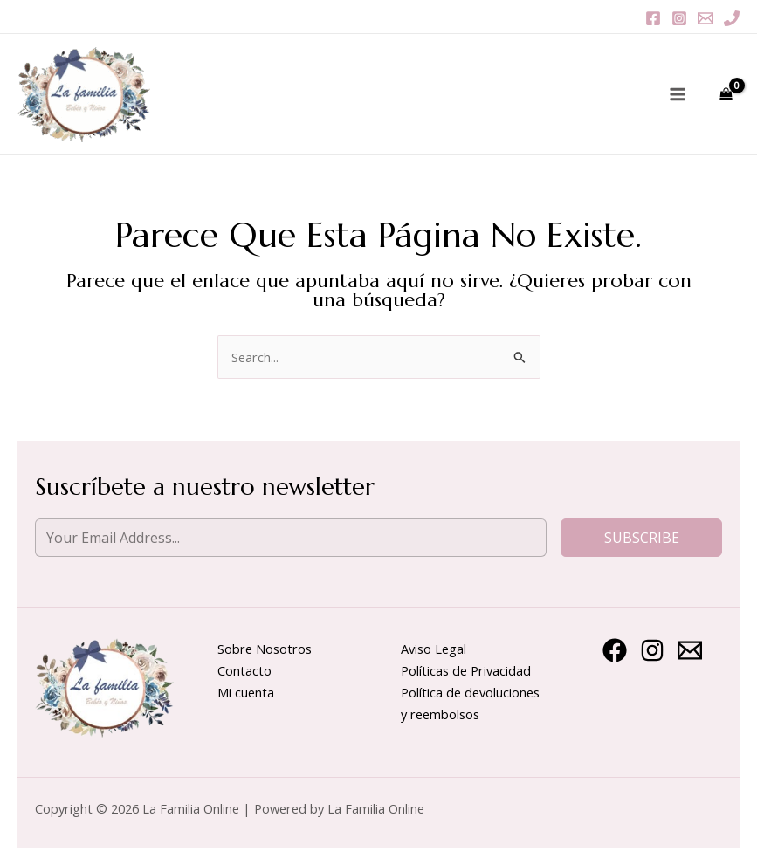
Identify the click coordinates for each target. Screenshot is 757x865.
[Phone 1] (732, 18)
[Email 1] (705, 18)
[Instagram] (679, 18)
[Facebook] (653, 18)
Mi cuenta (245, 692)
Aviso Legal (433, 648)
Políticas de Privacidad (466, 670)
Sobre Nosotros (264, 648)
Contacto (244, 670)
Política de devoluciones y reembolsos (470, 703)
